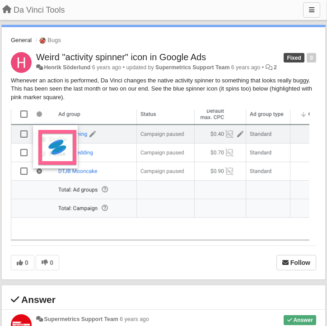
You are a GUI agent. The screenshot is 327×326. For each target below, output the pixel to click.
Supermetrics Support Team (192, 67)
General (21, 40)
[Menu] (311, 10)
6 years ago (134, 319)
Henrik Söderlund (67, 67)
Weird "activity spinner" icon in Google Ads (121, 57)
